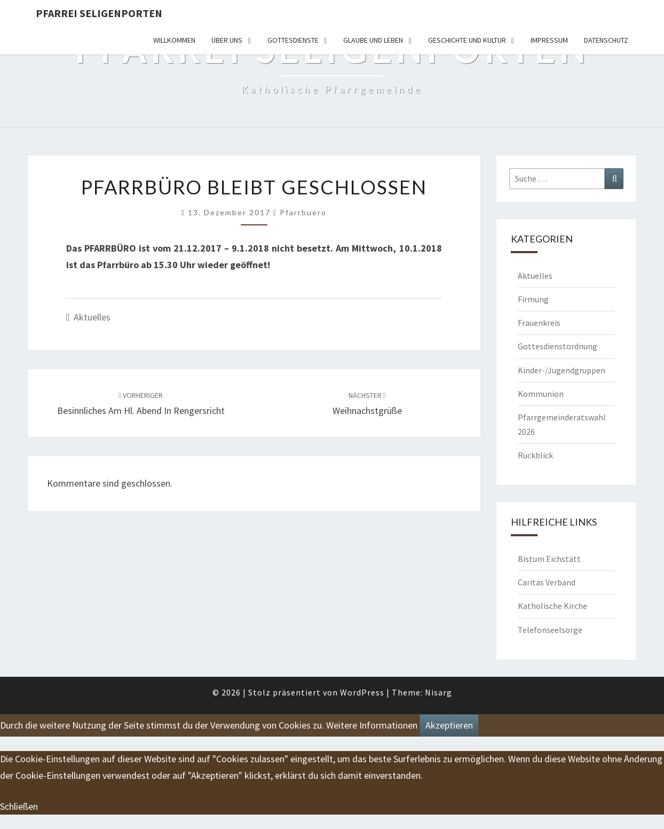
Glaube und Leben (373, 40)
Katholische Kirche (552, 605)
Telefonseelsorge (550, 629)
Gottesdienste (293, 40)
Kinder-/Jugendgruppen (561, 370)
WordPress (362, 692)
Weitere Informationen (371, 725)
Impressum (549, 40)
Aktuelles (92, 317)
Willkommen (174, 40)
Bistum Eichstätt (549, 558)
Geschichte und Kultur (467, 40)
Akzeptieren (449, 725)
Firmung (533, 299)
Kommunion (541, 393)
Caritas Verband (546, 582)
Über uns (226, 40)
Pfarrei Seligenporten (99, 13)
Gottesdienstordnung (557, 346)
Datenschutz (606, 40)
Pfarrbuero (303, 212)
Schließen (19, 806)
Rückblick (535, 455)
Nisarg (438, 692)
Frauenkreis (539, 322)
